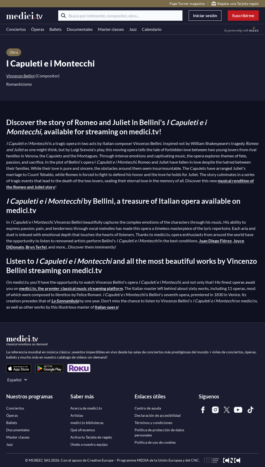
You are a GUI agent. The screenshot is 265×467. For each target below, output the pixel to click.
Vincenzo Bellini (20, 75)
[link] (18, 368)
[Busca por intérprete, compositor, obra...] (120, 15)
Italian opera (106, 306)
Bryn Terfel (36, 246)
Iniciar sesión (205, 15)
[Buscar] (63, 15)
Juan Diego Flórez (215, 240)
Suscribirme (243, 15)
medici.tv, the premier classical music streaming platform (71, 288)
